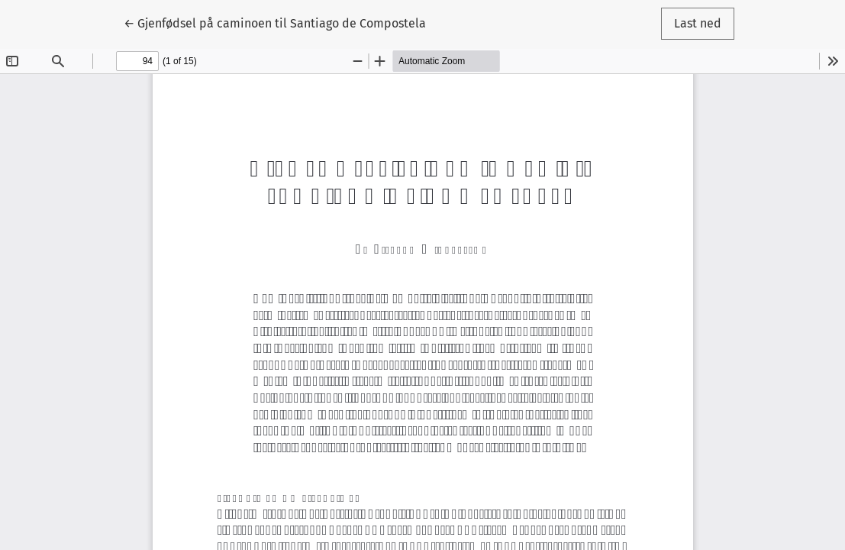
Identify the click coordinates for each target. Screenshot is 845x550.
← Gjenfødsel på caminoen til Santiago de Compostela (275, 22)
